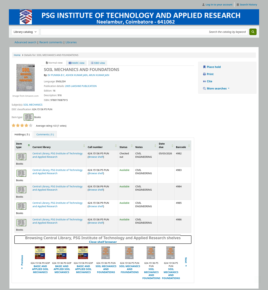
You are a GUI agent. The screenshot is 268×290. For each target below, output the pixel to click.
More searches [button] (215, 88)
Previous (22, 262)
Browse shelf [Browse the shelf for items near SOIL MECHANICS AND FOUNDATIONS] (96, 156)
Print (208, 74)
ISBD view (98, 63)
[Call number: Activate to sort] (102, 145)
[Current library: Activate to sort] (58, 145)
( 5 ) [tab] (22, 134)
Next (186, 262)
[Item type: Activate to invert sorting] (23, 145)
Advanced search (25, 42)
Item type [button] (19, 145)
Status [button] (123, 147)
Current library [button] (41, 147)
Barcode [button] (181, 147)
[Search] (253, 32)
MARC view (76, 63)
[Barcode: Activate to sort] (183, 145)
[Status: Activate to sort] (126, 145)
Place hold (212, 67)
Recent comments (50, 42)
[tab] (45, 134)
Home (17, 55)
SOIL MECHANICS (33, 104)
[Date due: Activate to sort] (166, 145)
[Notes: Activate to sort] (145, 145)
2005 (67, 86)
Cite (207, 81)
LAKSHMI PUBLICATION (84, 86)
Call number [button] (95, 147)
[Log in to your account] (217, 4)
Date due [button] (162, 145)
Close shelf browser (118, 242)
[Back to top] (257, 279)
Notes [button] (139, 147)
